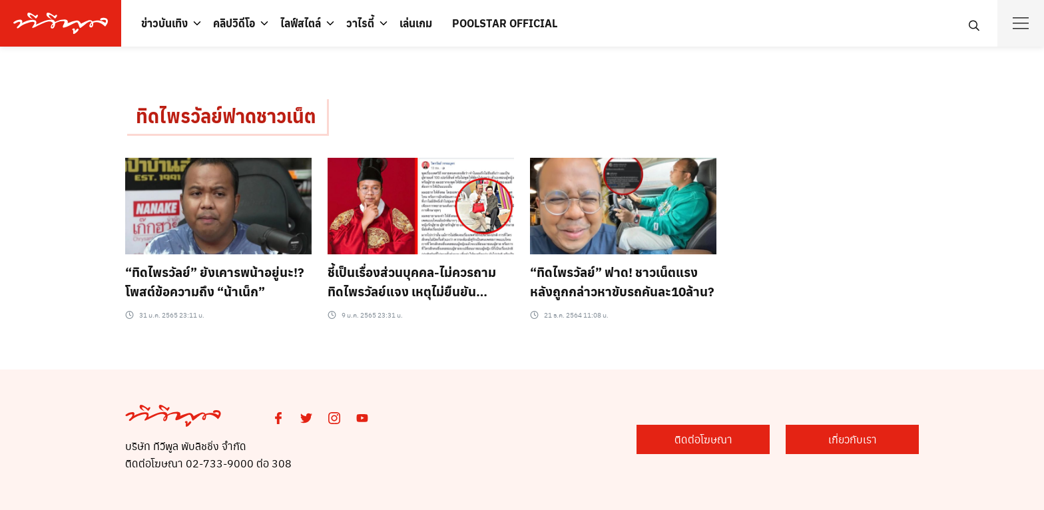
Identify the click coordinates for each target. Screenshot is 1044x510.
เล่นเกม (415, 23)
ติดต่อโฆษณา (703, 439)
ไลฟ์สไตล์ (300, 23)
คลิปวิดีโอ (234, 23)
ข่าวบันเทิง (164, 23)
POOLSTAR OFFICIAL (504, 23)
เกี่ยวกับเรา (852, 439)
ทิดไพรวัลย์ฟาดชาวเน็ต (226, 115)
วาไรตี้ (360, 23)
